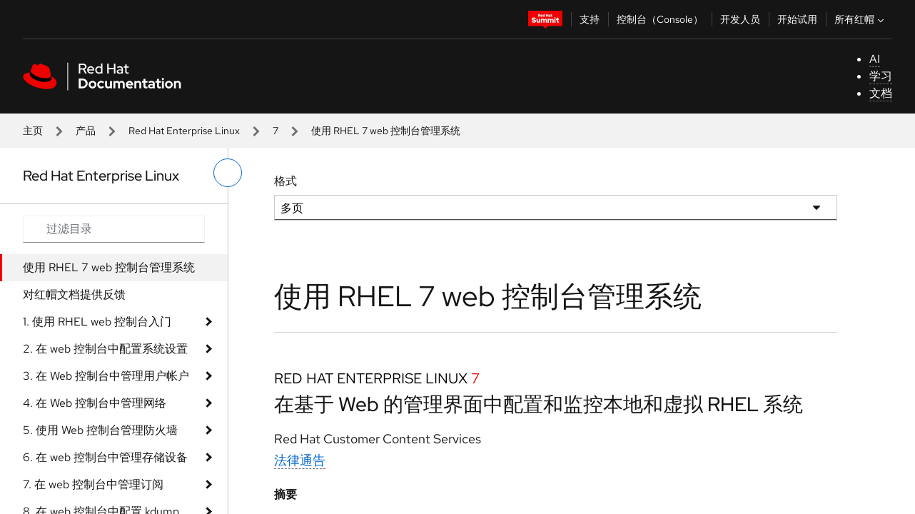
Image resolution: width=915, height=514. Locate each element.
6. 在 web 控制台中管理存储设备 (105, 457)
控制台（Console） (660, 19)
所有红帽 (860, 19)
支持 (590, 19)
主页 (33, 130)
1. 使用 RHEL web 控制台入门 (97, 321)
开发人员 (740, 19)
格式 (285, 180)
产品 (86, 130)
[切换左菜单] (227, 172)
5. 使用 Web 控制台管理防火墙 (100, 430)
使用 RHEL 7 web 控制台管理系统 (109, 267)
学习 (880, 76)
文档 (880, 93)
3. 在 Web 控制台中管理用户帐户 (106, 375)
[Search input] (114, 229)
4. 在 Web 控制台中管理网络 (94, 402)
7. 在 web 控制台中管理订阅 (93, 484)
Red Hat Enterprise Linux (184, 130)
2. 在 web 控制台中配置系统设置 (105, 348)
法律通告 (299, 460)
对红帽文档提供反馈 (74, 294)
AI (874, 58)
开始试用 (797, 19)
